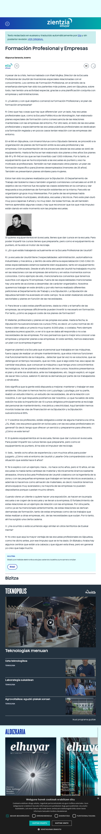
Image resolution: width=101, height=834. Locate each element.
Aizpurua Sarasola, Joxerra (18, 58)
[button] (7, 23)
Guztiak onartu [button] (39, 823)
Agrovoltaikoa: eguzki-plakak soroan (27, 699)
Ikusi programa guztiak (84, 719)
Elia (79, 35)
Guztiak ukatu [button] (62, 823)
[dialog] (50, 815)
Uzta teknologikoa (16, 660)
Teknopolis (16, 590)
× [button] (98, 798)
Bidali (12, 567)
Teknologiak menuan (26, 650)
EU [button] (17, 66)
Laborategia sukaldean (19, 680)
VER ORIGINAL (35, 39)
